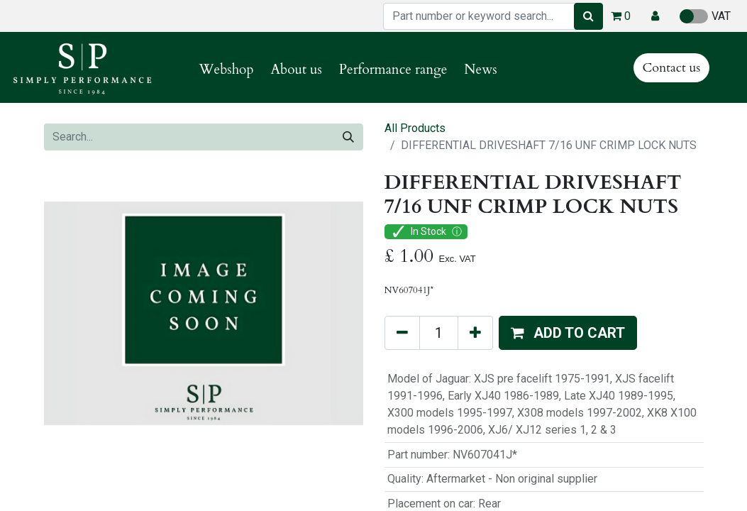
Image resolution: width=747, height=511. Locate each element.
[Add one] (475, 333)
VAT (705, 16)
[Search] (588, 16)
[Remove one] (402, 333)
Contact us (672, 68)
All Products (415, 128)
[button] (655, 16)
